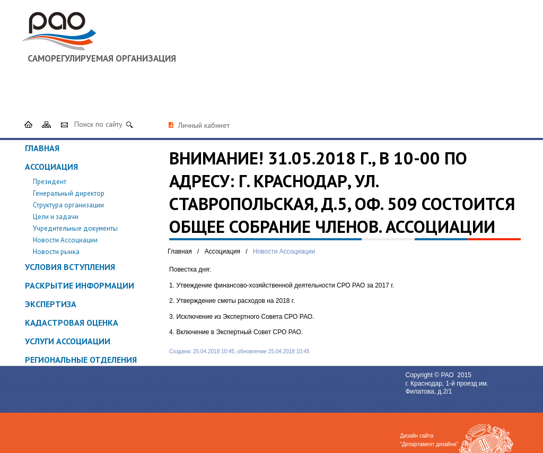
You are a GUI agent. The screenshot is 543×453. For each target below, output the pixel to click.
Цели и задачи (55, 216)
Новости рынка (56, 251)
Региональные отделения (81, 359)
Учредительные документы (75, 228)
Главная (42, 148)
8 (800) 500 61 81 (485, 85)
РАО (448, 375)
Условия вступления (70, 267)
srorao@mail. (400, 94)
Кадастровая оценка (71, 322)
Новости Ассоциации (65, 240)
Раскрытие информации (79, 285)
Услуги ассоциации (67, 341)
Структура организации (68, 205)
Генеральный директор (68, 193)
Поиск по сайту (98, 124)
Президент (49, 181)
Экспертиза (50, 304)
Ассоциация (51, 166)
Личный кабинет (204, 125)
